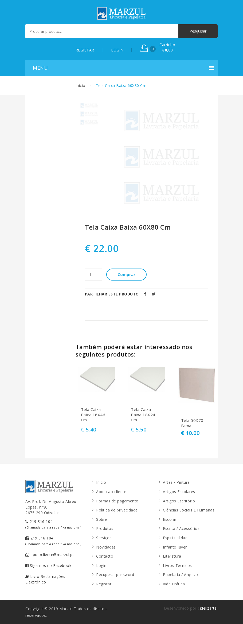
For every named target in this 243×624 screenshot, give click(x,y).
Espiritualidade (176, 537)
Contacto (104, 556)
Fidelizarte (207, 608)
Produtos (104, 528)
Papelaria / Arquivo (180, 574)
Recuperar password (115, 574)
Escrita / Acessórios (181, 528)
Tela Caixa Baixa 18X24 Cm (143, 414)
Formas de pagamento (117, 500)
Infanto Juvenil (176, 547)
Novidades (106, 547)
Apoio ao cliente (111, 491)
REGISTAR (85, 50)
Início (80, 85)
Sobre (101, 519)
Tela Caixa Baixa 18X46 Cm (93, 414)
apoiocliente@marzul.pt (49, 554)
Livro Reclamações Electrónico (45, 579)
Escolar (170, 519)
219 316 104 (53, 524)
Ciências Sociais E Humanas (188, 510)
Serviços (104, 537)
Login (101, 565)
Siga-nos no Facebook (48, 565)
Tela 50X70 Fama (192, 423)
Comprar (126, 274)
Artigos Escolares (179, 491)
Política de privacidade (117, 510)
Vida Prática (174, 583)
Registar (103, 583)
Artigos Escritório (179, 500)
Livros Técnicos (177, 565)
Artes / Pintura (176, 482)
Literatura (172, 556)
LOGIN (117, 50)
